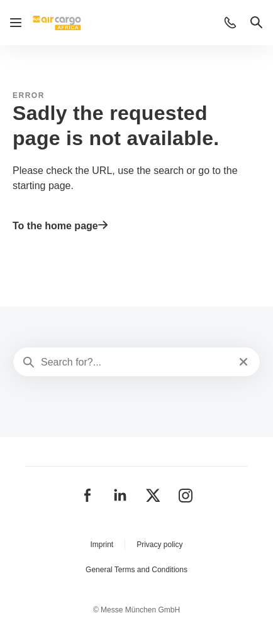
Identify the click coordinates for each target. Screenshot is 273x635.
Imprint (101, 544)
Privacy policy (159, 544)
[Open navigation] (15, 22)
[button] (230, 22)
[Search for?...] (135, 362)
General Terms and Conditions (136, 569)
